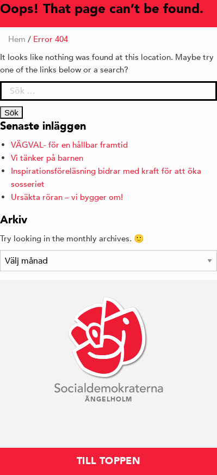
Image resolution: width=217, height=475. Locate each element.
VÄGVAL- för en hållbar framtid (69, 144)
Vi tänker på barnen (47, 158)
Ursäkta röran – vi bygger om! (67, 197)
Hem (17, 39)
